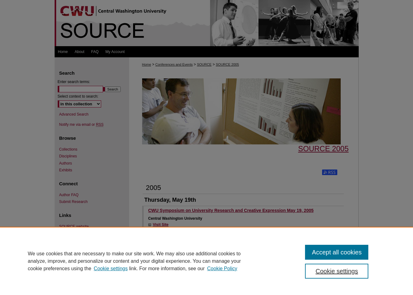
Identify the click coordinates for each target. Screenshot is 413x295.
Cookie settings (111, 268)
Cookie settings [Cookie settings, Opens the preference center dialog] (337, 271)
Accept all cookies (336, 252)
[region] (206, 261)
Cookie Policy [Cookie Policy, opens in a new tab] (222, 268)
